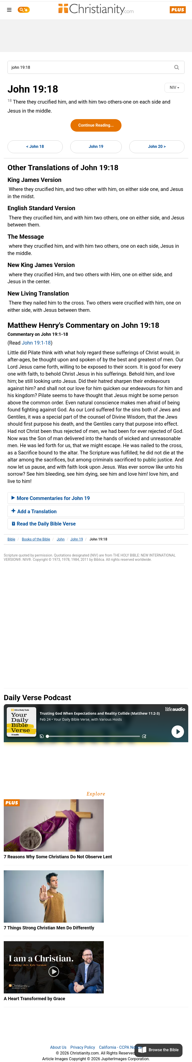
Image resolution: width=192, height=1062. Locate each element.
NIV (174, 87)
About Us (58, 1047)
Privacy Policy (82, 1047)
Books (36, 539)
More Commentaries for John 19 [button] (51, 498)
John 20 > (157, 146)
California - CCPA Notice (120, 1047)
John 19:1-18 (36, 343)
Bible (11, 539)
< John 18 (35, 146)
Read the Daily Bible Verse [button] (44, 524)
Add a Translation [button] (34, 511)
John (60, 539)
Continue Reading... (96, 125)
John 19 (96, 146)
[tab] (96, 497)
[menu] (9, 10)
